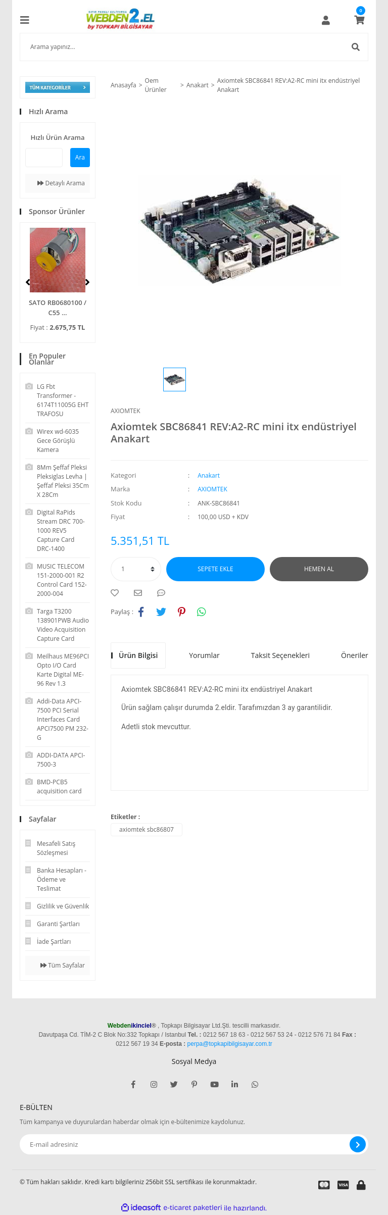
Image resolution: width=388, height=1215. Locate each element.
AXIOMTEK (125, 411)
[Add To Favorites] (117, 593)
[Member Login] (326, 20)
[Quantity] (136, 569)
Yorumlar (204, 655)
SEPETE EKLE (215, 569)
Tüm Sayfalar (62, 965)
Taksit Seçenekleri (280, 655)
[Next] (87, 282)
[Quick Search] (44, 157)
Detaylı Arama (61, 183)
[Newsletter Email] (194, 1144)
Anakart (209, 475)
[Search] (194, 47)
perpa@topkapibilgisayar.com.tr (229, 1043)
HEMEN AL (319, 569)
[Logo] (122, 20)
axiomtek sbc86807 (146, 829)
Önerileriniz (360, 655)
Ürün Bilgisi (138, 655)
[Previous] (27, 282)
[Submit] (358, 1144)
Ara (80, 157)
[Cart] (359, 20)
